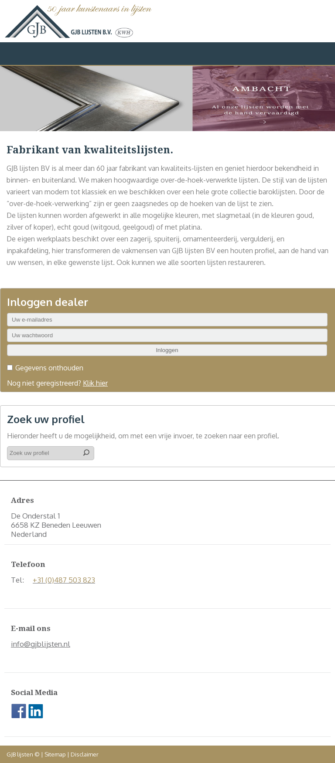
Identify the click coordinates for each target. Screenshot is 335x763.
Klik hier (95, 383)
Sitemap (55, 754)
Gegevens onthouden (49, 367)
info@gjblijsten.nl (40, 643)
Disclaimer (85, 754)
